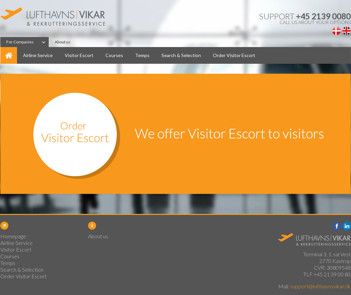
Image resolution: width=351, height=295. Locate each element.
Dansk (336, 31)
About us (62, 41)
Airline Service (38, 55)
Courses (114, 55)
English (346, 31)
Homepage (8, 55)
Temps (142, 55)
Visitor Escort (79, 55)
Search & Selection (181, 55)
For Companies (20, 41)
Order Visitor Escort (234, 55)
